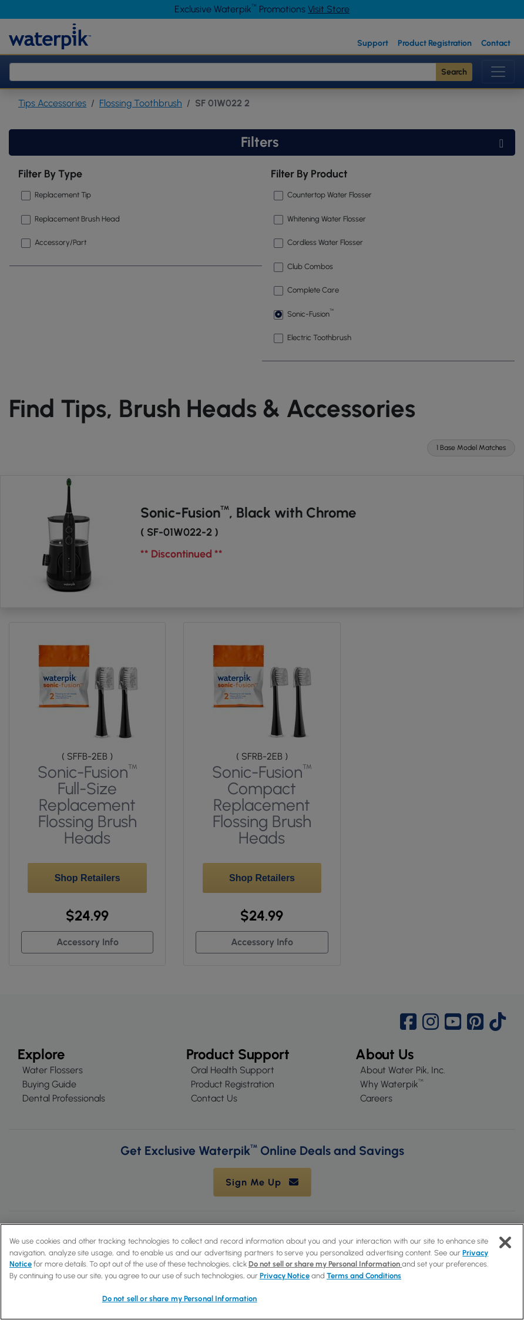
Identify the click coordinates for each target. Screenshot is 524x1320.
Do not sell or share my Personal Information (325, 1263)
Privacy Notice (285, 1275)
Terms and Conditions (364, 1275)
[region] (262, 1272)
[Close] (505, 1242)
